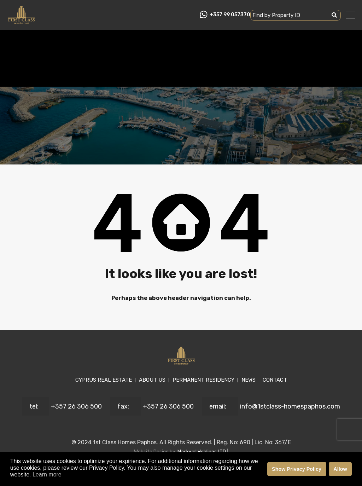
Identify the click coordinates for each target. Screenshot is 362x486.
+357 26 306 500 (76, 406)
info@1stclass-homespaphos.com (290, 406)
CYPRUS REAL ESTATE (103, 380)
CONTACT (275, 380)
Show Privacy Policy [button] (296, 469)
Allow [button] (340, 469)
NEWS (248, 380)
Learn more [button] (47, 474)
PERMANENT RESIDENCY (203, 380)
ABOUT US (152, 380)
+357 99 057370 (230, 15)
